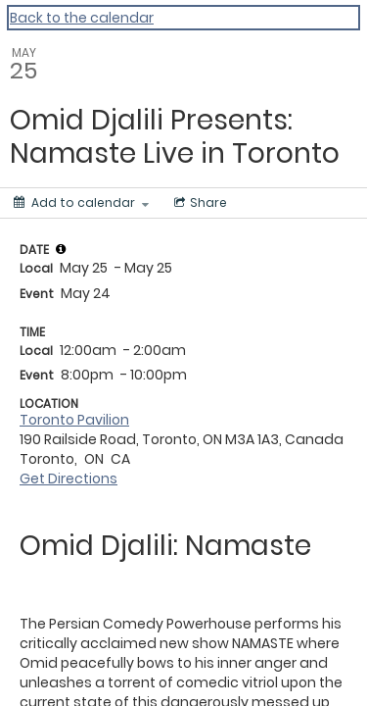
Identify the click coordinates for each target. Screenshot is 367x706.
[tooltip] (61, 249)
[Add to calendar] (81, 203)
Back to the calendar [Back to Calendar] (82, 17)
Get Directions (68, 478)
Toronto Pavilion (74, 419)
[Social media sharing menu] (198, 203)
